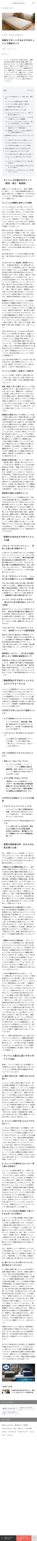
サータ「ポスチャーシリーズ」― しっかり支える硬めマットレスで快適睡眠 (20, 118)
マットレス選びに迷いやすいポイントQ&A (17, 151)
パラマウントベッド (23, 1431)
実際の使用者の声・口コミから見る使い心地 (17, 148)
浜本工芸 (25, 1425)
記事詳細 (11, 8)
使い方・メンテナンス (7, 1425)
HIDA (14, 1428)
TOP (3, 8)
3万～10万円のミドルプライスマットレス (19, 143)
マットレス (10, 1435)
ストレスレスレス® (7, 1428)
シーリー (31, 1431)
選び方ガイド (5, 54)
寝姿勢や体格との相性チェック (16, 107)
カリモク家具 (28, 1428)
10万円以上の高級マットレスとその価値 (19, 145)
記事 (6, 8)
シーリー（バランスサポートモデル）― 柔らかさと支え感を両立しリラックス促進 (20, 122)
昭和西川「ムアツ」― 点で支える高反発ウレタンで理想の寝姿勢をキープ (20, 131)
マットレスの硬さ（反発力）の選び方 (18, 104)
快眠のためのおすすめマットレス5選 (15, 110)
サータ (3, 1435)
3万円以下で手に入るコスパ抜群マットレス (20, 140)
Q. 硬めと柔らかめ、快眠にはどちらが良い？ (20, 154)
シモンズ (4, 1431)
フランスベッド (12, 1431)
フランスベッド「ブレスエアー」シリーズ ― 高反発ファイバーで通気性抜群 (20, 127)
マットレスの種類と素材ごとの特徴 (18, 101)
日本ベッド (20, 1428)
